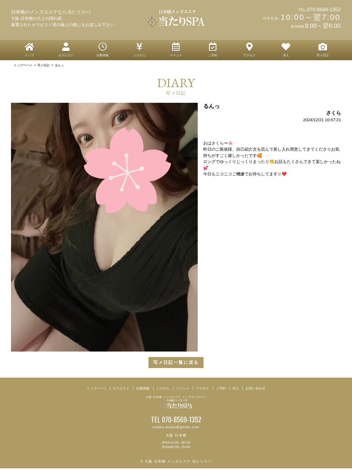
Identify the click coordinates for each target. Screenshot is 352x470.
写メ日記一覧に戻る (176, 364)
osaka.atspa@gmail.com (176, 429)
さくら (333, 114)
